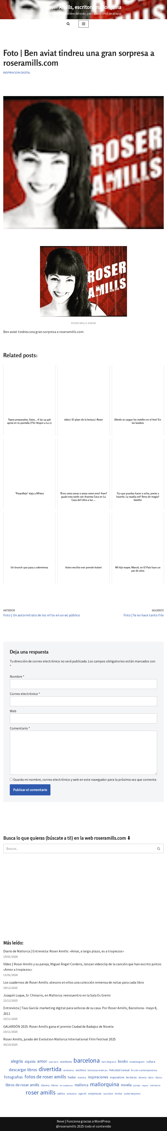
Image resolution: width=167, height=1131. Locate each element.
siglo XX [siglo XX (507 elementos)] (82, 1093)
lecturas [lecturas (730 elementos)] (131, 1077)
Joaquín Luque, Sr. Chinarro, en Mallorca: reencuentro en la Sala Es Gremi (56, 995)
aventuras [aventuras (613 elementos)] (66, 1062)
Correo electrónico (25, 693)
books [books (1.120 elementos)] (123, 1061)
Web (13, 711)
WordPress (102, 1121)
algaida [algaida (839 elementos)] (30, 1061)
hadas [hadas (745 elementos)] (72, 1077)
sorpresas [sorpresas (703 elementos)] (95, 1093)
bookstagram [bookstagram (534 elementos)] (137, 1061)
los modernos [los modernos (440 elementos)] (66, 1085)
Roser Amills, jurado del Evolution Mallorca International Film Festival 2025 (59, 1039)
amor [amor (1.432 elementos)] (42, 1061)
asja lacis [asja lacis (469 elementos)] (53, 1061)
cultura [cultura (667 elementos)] (150, 1062)
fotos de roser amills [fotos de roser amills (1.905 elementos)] (45, 1077)
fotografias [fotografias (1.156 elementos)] (13, 1076)
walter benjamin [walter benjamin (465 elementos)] (132, 1093)
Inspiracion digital (16, 72)
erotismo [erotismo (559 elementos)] (68, 1070)
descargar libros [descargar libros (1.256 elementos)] (23, 1069)
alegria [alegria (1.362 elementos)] (17, 1061)
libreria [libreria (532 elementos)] (143, 1077)
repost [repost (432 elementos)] (145, 1085)
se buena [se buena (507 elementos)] (72, 1093)
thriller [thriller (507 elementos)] (118, 1093)
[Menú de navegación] (83, 24)
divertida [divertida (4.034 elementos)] (50, 1069)
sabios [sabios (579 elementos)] (61, 1093)
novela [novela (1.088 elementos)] (126, 1084)
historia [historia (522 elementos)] (82, 1077)
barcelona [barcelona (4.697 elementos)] (86, 1060)
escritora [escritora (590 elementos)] (81, 1070)
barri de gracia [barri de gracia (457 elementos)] (109, 1061)
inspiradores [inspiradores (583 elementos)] (117, 1077)
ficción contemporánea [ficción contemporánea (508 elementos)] (144, 1070)
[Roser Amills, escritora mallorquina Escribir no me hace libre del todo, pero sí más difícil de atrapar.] (83, 9)
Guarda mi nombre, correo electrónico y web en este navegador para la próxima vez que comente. (85, 779)
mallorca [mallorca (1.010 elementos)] (81, 1085)
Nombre (17, 676)
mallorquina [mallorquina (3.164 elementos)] (104, 1084)
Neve (60, 1121)
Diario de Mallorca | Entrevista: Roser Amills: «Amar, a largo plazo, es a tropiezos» (63, 951)
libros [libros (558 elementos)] (158, 1077)
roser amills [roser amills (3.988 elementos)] (40, 1092)
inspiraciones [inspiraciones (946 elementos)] (98, 1077)
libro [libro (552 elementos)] (151, 1077)
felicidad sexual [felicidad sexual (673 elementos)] (119, 1070)
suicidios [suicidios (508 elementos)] (108, 1093)
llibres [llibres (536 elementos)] (54, 1085)
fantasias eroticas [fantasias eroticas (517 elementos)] (97, 1070)
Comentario (20, 728)
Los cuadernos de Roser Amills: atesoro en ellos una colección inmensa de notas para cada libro (73, 982)
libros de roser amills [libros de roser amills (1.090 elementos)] (22, 1084)
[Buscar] (68, 23)
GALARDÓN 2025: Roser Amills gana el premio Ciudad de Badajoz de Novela (58, 1026)
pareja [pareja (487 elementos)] (136, 1085)
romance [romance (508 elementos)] (155, 1085)
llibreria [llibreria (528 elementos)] (45, 1085)
